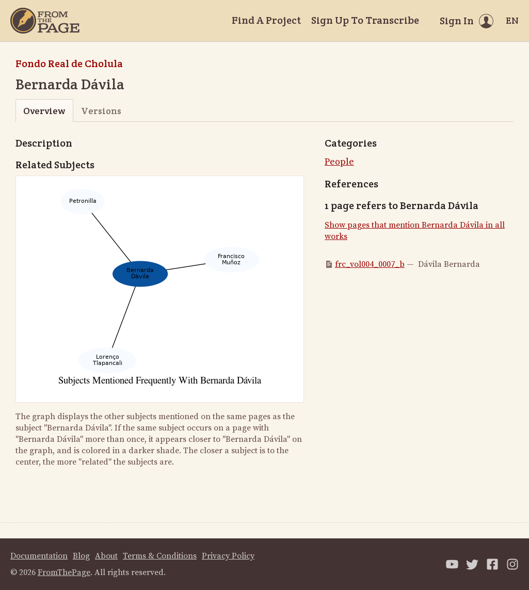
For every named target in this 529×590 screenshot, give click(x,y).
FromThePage (64, 572)
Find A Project (266, 20)
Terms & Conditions (160, 556)
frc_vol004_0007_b (370, 264)
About (106, 556)
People (339, 162)
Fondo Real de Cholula (69, 63)
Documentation (39, 556)
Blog (81, 556)
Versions (101, 111)
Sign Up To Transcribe (365, 20)
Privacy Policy (228, 556)
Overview (44, 111)
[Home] (44, 21)
